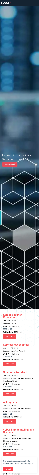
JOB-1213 (9, 421)
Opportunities (9, 163)
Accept (8, 469)
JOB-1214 (9, 394)
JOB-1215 (9, 364)
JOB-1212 (9, 454)
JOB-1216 (9, 336)
